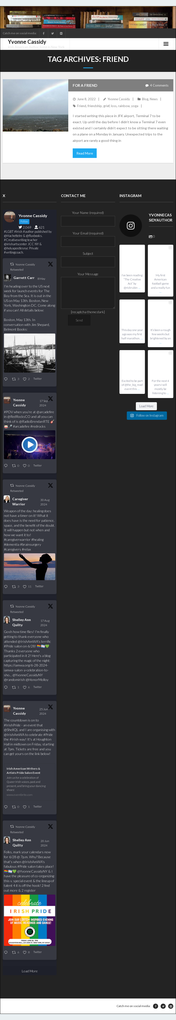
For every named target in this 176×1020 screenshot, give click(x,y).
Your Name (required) (88, 217)
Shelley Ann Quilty (21, 622)
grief (106, 106)
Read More (84, 153)
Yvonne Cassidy (118, 99)
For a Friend (85, 85)
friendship (95, 106)
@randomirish (14, 679)
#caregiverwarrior (17, 539)
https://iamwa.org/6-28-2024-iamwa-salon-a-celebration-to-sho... (26, 670)
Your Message (88, 277)
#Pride (8, 646)
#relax (26, 549)
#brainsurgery (30, 544)
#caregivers (12, 549)
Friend (81, 106)
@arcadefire (45, 412)
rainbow (124, 106)
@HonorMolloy (37, 679)
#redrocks (38, 426)
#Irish (14, 739)
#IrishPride (12, 725)
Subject (88, 257)
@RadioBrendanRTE (34, 421)
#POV (8, 412)
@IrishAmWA (28, 641)
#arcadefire (21, 426)
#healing (37, 539)
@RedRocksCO (18, 416)
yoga (134, 106)
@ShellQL (11, 730)
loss (114, 106)
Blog (145, 99)
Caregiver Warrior (20, 501)
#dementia (11, 544)
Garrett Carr (24, 278)
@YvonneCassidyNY (27, 675)
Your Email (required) (88, 237)
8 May (41, 278)
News (154, 99)
